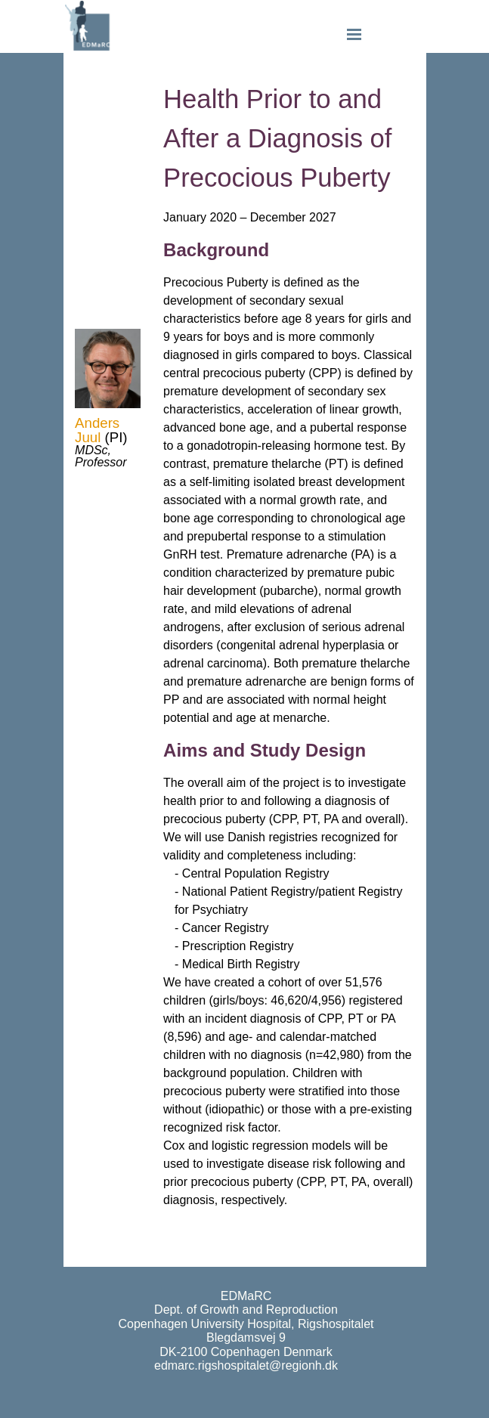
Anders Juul (97, 430)
